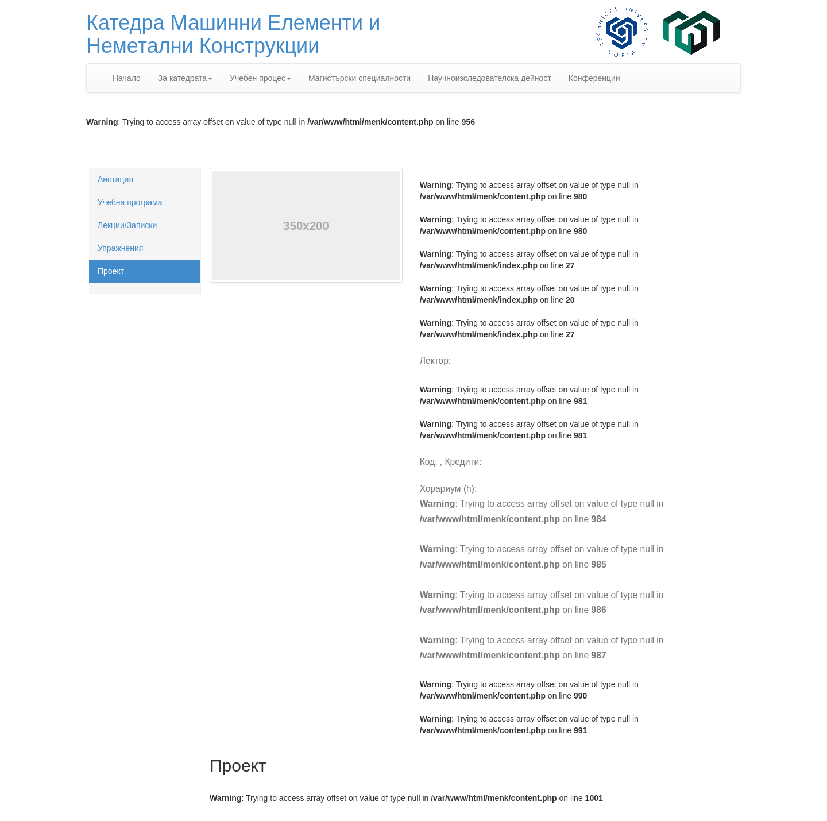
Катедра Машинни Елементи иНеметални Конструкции (233, 34)
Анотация (115, 179)
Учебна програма (130, 202)
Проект (111, 271)
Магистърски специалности (359, 78)
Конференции (594, 78)
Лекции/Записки (127, 225)
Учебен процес (260, 78)
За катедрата (185, 78)
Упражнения (120, 248)
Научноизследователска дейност (489, 78)
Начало (127, 78)
